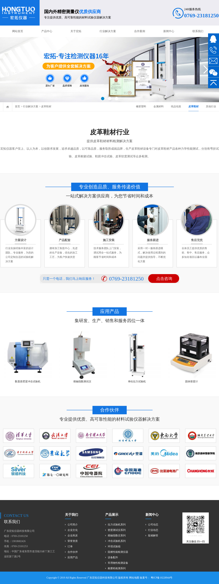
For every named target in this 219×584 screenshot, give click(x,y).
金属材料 (158, 106)
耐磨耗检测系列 (117, 568)
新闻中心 (168, 31)
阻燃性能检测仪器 (118, 552)
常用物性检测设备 (118, 563)
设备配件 (113, 557)
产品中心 (46, 31)
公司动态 (153, 524)
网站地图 (134, 577)
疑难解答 (153, 535)
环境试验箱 (114, 546)
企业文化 (73, 530)
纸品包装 (176, 106)
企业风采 (73, 535)
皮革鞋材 (46, 106)
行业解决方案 (108, 31)
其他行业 (211, 106)
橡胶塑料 (141, 106)
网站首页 (17, 31)
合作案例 (139, 31)
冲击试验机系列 (117, 541)
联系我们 (197, 31)
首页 (17, 106)
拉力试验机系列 (117, 524)
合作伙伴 (73, 552)
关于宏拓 (75, 31)
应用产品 (73, 557)
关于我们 (71, 514)
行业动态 (153, 530)
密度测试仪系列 (117, 530)
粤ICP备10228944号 (161, 577)
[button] (102, 98)
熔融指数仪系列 (117, 535)
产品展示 (111, 514)
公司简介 (73, 524)
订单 (70, 546)
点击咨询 (164, 278)
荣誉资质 (73, 541)
